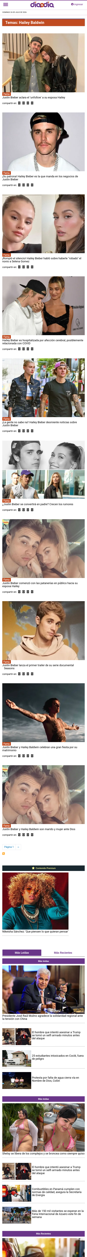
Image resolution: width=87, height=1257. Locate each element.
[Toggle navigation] (5, 4)
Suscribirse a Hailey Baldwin (3, 853)
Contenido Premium (43, 868)
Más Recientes (63, 952)
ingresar (77, 4)
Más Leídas (22, 952)
